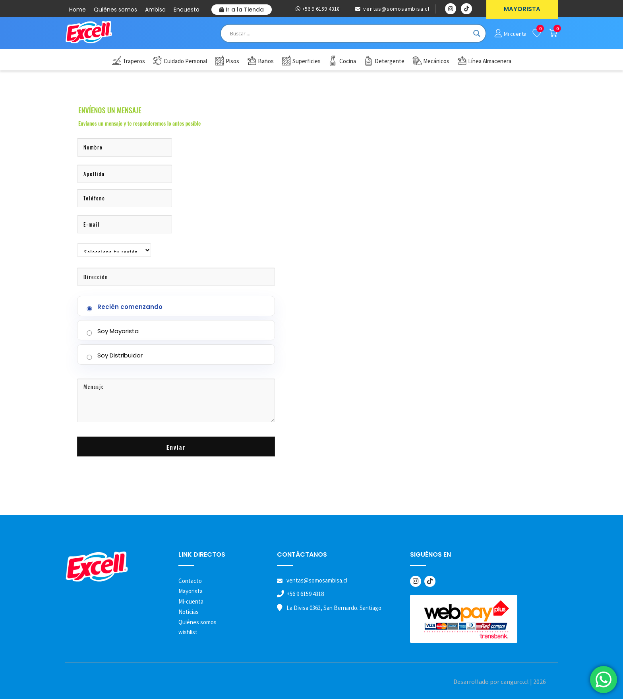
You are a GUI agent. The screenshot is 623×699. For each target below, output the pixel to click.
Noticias (188, 612)
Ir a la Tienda (241, 10)
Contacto (190, 580)
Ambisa (155, 10)
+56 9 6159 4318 (318, 8)
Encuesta (186, 10)
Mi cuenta (515, 33)
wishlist (187, 632)
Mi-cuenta (190, 601)
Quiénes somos (115, 10)
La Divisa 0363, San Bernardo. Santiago (333, 608)
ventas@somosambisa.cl (392, 8)
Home (77, 10)
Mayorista (190, 591)
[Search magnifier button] (476, 33)
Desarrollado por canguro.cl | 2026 (499, 681)
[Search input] (349, 33)
